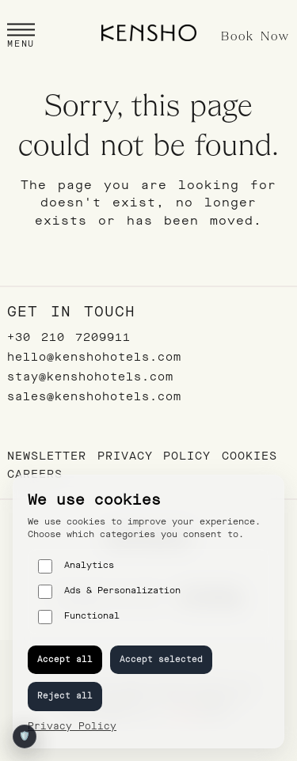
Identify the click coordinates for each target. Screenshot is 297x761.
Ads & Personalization (109, 592)
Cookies (249, 456)
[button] (21, 37)
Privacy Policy (154, 456)
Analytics (76, 566)
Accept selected (161, 659)
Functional (79, 617)
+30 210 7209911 (69, 337)
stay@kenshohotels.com (90, 376)
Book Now (255, 37)
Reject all (65, 696)
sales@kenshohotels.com (94, 396)
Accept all (65, 659)
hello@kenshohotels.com (94, 357)
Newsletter (46, 456)
